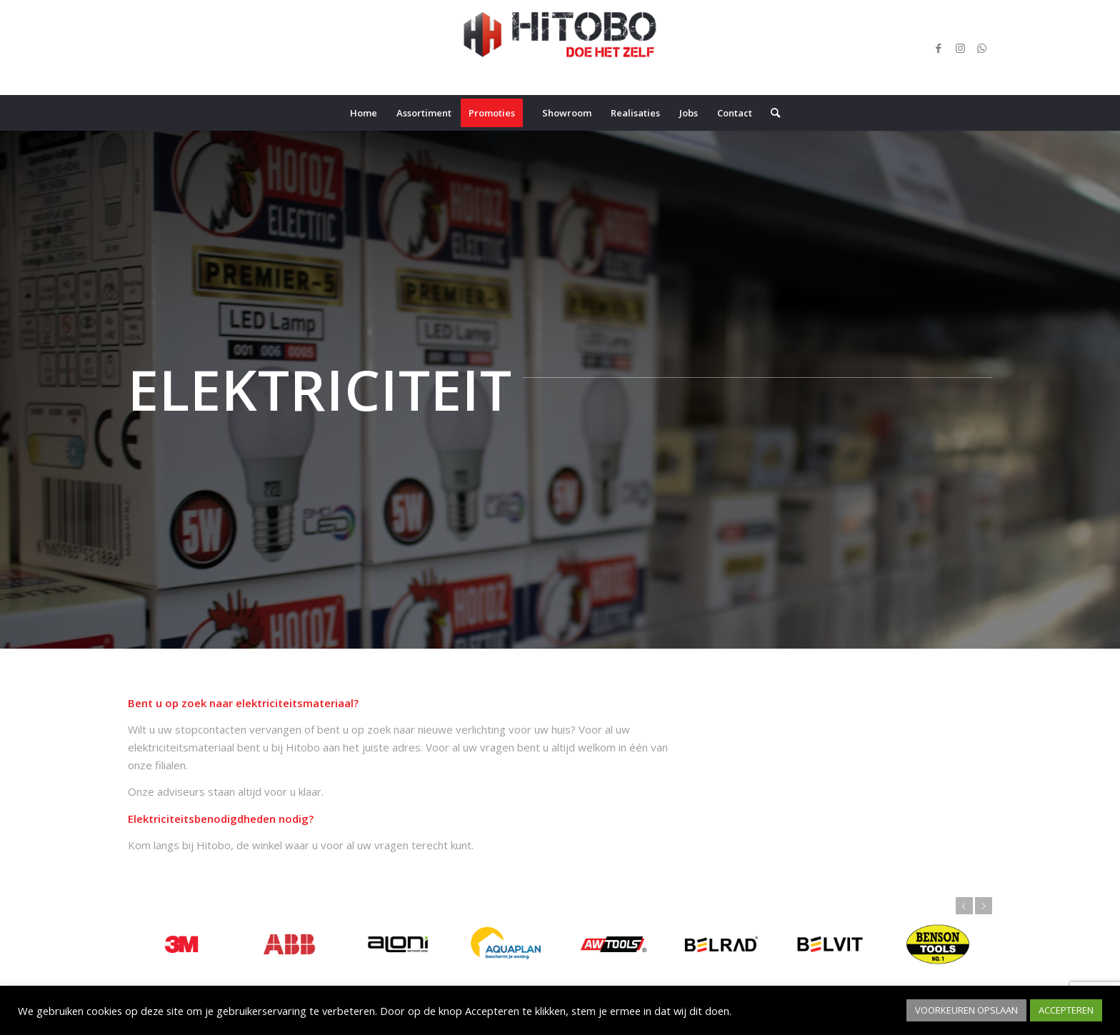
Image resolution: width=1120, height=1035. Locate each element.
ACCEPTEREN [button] (1066, 1010)
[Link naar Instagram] (960, 48)
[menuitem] (363, 113)
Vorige (964, 905)
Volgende (983, 905)
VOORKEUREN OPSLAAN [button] (966, 1010)
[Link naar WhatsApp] (981, 48)
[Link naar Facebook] (938, 48)
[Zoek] (770, 113)
